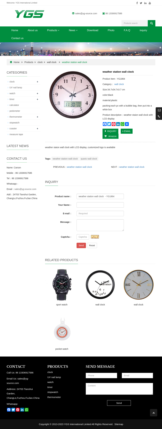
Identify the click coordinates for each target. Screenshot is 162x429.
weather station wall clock (65, 158)
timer (11, 99)
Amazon (110, 136)
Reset (92, 245)
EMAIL (127, 131)
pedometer (14, 111)
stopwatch (14, 122)
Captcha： (66, 237)
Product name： (63, 196)
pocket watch (61, 349)
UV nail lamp (15, 87)
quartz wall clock (89, 158)
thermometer (15, 117)
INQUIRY (110, 131)
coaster (13, 128)
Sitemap (118, 424)
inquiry (143, 30)
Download (92, 30)
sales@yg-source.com (86, 13)
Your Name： (65, 205)
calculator (14, 105)
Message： (66, 222)
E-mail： (67, 213)
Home (14, 30)
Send (81, 245)
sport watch (62, 304)
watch (12, 93)
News (73, 30)
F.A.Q (127, 30)
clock (40, 62)
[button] (58, 30)
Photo (111, 30)
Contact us (17, 38)
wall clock (51, 62)
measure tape (16, 134)
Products (53, 30)
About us (33, 30)
